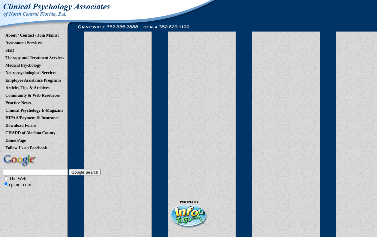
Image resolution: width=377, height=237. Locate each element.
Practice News (18, 102)
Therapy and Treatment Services (34, 57)
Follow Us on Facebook (26, 147)
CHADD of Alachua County (30, 132)
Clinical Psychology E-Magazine (34, 109)
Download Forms (20, 124)
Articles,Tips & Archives (27, 87)
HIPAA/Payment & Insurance (32, 117)
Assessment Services (23, 42)
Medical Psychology (23, 64)
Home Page (15, 139)
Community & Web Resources (32, 94)
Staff (9, 49)
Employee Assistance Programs (33, 79)
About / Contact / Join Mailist (32, 34)
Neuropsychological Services (30, 72)
